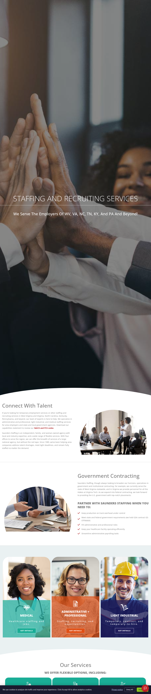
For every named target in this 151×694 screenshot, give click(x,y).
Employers (83, 10)
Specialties (103, 10)
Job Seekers (63, 10)
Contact (123, 16)
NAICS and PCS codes (43, 428)
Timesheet (125, 6)
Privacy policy (113, 689)
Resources (104, 16)
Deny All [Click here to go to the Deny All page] (127, 689)
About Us (123, 10)
